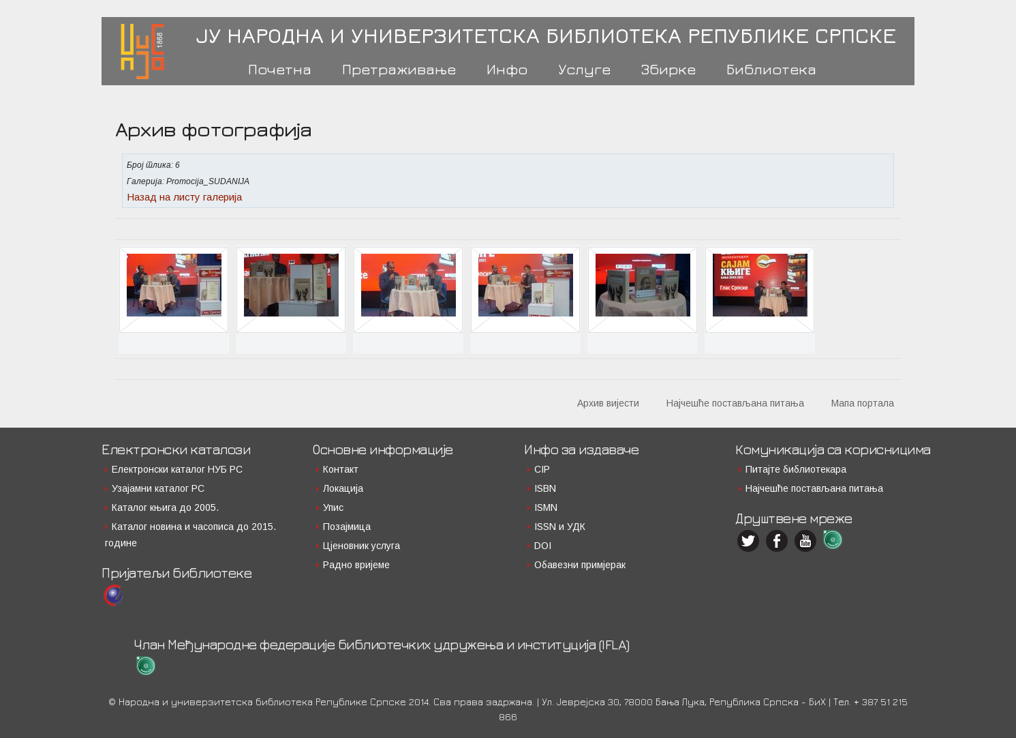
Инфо (507, 69)
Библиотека (771, 69)
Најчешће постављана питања (735, 403)
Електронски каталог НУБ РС (177, 469)
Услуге (584, 69)
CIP (542, 469)
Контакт (340, 469)
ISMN (545, 507)
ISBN (545, 488)
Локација (343, 488)
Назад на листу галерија (184, 197)
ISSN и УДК (559, 526)
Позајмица (347, 526)
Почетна (279, 69)
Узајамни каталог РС (158, 488)
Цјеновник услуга (361, 545)
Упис (333, 507)
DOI (542, 545)
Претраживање (399, 69)
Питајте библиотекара (795, 469)
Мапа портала (862, 403)
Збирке (668, 69)
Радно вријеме (356, 564)
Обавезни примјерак (580, 564)
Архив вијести (608, 403)
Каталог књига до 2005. (165, 507)
